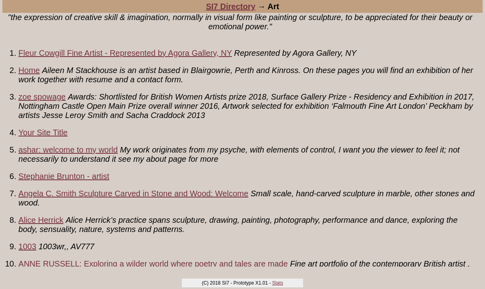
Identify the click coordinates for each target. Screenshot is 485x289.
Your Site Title (43, 132)
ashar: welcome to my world (68, 149)
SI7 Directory (230, 6)
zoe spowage (42, 96)
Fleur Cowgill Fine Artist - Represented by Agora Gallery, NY (125, 53)
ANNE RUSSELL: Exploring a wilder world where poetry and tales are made (153, 263)
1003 (27, 246)
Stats (277, 283)
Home (29, 70)
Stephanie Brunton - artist (63, 176)
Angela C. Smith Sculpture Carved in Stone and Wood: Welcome (133, 193)
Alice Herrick (40, 220)
